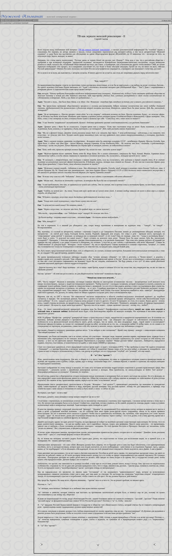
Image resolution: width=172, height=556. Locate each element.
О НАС (2, 20)
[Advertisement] (86, 5)
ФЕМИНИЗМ (15, 20)
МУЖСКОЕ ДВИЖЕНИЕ (25, 20)
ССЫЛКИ (35, 20)
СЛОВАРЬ (8, 20)
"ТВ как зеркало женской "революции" (94, 50)
